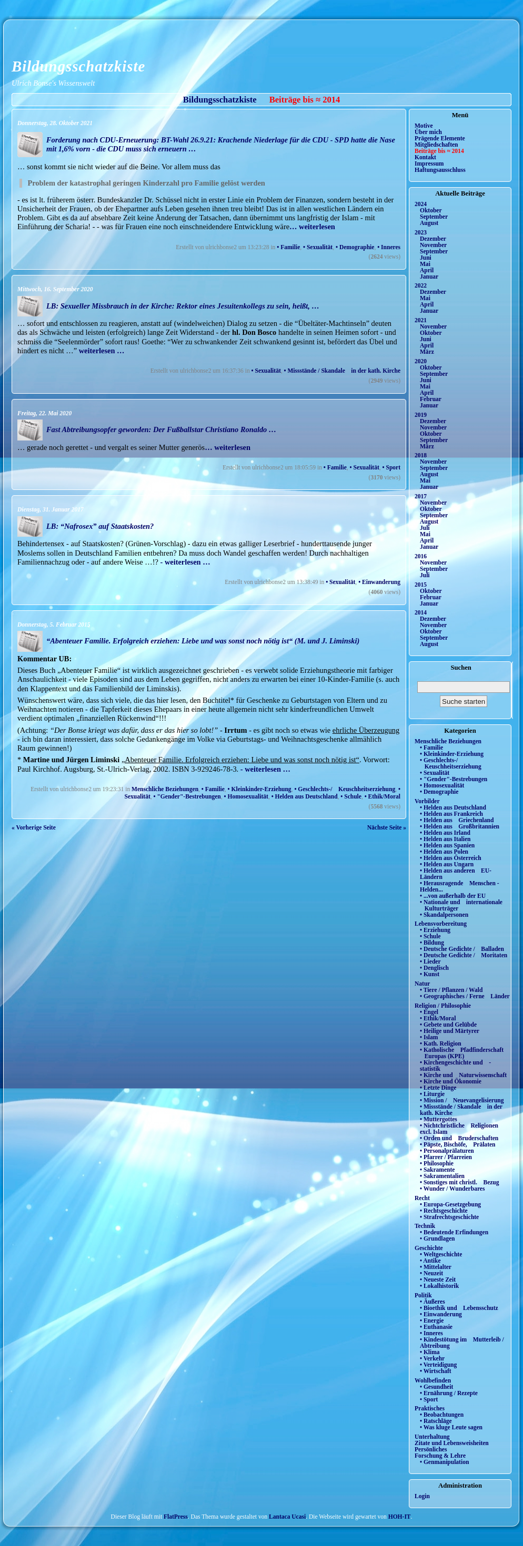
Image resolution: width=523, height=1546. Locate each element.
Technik (425, 1226)
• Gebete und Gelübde (448, 1024)
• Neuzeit (431, 1273)
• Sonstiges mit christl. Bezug (459, 1182)
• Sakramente (437, 1169)
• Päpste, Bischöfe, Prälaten (457, 1144)
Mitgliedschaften (436, 144)
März (427, 352)
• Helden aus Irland (445, 833)
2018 (421, 455)
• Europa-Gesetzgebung (450, 1204)
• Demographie (355, 247)
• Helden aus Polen (444, 851)
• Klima (430, 1352)
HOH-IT (399, 1516)
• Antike (430, 1260)
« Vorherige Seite (34, 827)
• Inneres (388, 247)
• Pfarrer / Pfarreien (446, 1157)
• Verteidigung (438, 1364)
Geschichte (429, 1248)
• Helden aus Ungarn (447, 864)
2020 (421, 361)
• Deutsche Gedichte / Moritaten (463, 955)
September (434, 216)
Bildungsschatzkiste (78, 66)
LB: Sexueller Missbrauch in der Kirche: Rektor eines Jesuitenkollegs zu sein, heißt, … (182, 306)
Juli (425, 528)
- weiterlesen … (184, 562)
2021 (421, 320)
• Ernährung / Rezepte (449, 1393)
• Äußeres (432, 1301)
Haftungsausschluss (440, 170)
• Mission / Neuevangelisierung (462, 1100)
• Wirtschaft (435, 1371)
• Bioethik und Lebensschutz (459, 1308)
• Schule (350, 796)
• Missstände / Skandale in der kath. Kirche (342, 370)
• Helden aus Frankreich (451, 814)
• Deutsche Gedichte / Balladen (462, 949)
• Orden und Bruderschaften (459, 1138)
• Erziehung (435, 930)
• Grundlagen (437, 1238)
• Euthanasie (436, 1327)
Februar (430, 399)
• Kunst (429, 974)
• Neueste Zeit (438, 1279)
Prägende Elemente (440, 138)
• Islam (429, 1037)
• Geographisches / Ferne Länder (465, 996)
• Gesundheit (436, 1387)
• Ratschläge (436, 1421)
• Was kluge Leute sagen (451, 1427)
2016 (421, 556)
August (429, 223)
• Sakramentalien (442, 1176)
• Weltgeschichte (441, 1254)
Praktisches (430, 1408)
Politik (423, 1295)
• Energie (432, 1320)
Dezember (433, 239)
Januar (429, 276)
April (427, 270)
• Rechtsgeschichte (444, 1210)
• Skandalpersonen (444, 915)
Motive (424, 125)
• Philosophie (437, 1163)
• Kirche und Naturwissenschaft (463, 1075)
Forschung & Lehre (440, 1455)
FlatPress (176, 1516)
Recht (422, 1198)
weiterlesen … (100, 350)
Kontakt (425, 157)
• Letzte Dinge (438, 1087)
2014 (421, 612)
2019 (421, 415)
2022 (421, 285)
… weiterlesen (312, 226)
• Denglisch (434, 968)
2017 (421, 496)
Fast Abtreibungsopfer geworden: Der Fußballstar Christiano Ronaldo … (161, 429)
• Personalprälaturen (447, 1151)
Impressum (429, 163)
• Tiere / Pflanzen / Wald (451, 990)
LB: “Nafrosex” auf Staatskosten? (100, 526)
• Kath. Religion (440, 1043)
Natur (422, 983)
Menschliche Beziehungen (165, 789)
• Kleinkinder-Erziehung (259, 789)
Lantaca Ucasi (287, 1516)
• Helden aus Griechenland (457, 820)
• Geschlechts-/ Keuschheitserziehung (344, 789)
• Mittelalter (435, 1267)
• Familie (288, 247)
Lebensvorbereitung (441, 923)
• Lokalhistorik (439, 1286)
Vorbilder (427, 801)
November (433, 245)
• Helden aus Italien (445, 839)
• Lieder (430, 961)
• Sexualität (318, 247)
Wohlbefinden (433, 1380)
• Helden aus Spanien (447, 845)
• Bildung (432, 942)
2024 (421, 204)
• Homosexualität (246, 796)
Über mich (428, 132)
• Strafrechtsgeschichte (449, 1217)
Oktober (431, 210)
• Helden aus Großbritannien (459, 826)
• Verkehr (432, 1358)
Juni (425, 257)
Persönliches (431, 1449)
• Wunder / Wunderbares (452, 1188)
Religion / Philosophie (443, 1005)
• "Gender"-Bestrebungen (187, 796)
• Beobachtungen (442, 1414)
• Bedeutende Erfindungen (454, 1232)
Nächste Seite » (386, 827)
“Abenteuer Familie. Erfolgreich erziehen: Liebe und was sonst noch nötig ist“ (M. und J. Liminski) (202, 641)
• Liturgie (432, 1094)
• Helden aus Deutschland (304, 796)
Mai (425, 264)
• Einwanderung (379, 582)
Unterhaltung (432, 1437)
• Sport (391, 467)
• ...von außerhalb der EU (453, 896)
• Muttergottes (438, 1119)
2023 (421, 232)
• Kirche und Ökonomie (450, 1081)
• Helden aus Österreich (450, 858)
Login (422, 1496)
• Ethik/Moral (382, 796)
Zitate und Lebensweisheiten (452, 1443)
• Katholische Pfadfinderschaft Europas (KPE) (462, 1053)
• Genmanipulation (444, 1462)
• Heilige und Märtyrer (449, 1031)
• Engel (429, 1012)
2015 (421, 584)
